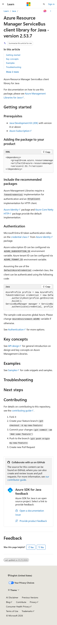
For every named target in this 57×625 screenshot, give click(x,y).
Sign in (51, 4)
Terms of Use (12, 611)
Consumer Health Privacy (18, 606)
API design (13, 345)
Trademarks (27, 611)
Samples (12, 370)
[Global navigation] (3, 4)
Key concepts (12, 58)
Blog (8, 602)
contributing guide (21, 410)
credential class (19, 236)
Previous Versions (30, 597)
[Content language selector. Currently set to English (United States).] (20, 575)
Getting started (13, 54)
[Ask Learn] (45, 11)
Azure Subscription (19, 130)
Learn (6, 11)
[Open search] (44, 4)
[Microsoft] (29, 4)
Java (14, 11)
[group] (28, 163)
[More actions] (50, 11)
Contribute (21, 602)
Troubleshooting (13, 67)
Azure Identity (11, 209)
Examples (10, 62)
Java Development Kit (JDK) (23, 123)
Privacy (33, 602)
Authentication (16, 329)
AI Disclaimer (12, 597)
